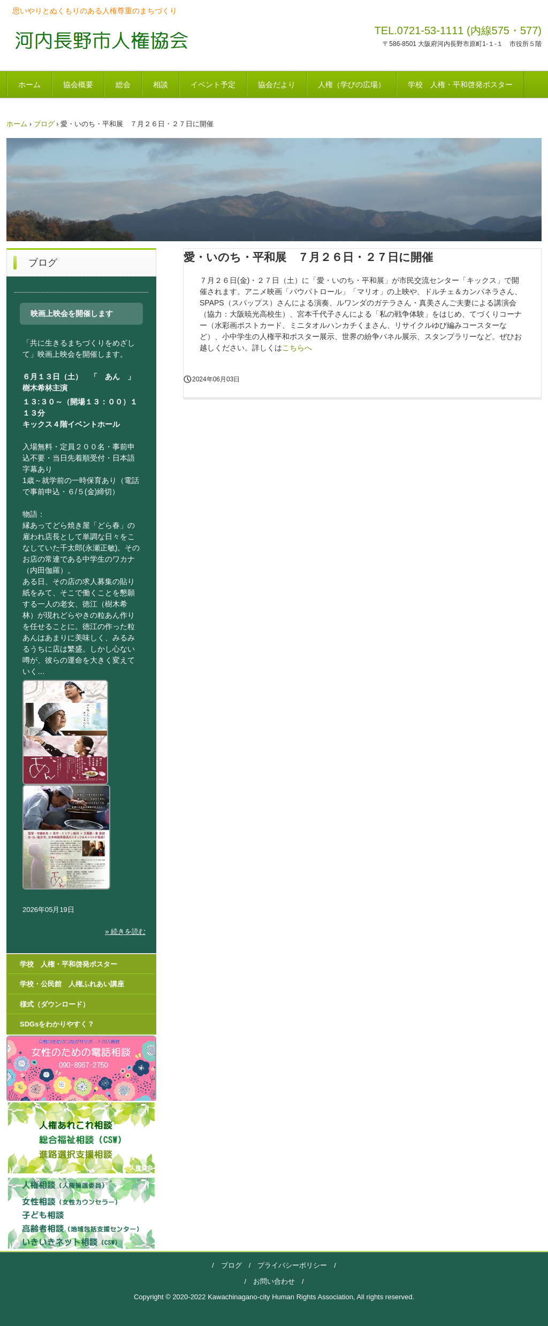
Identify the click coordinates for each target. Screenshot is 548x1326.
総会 (123, 84)
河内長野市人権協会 (98, 39)
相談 (160, 84)
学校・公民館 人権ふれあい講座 (72, 984)
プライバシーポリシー (288, 1265)
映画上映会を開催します (72, 313)
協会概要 (78, 84)
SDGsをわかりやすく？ (57, 1024)
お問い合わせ (274, 1281)
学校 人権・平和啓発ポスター (460, 84)
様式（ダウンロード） (54, 1004)
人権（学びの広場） (351, 84)
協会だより (276, 84)
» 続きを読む (125, 932)
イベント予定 (213, 84)
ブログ (44, 124)
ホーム (29, 84)
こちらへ (297, 347)
